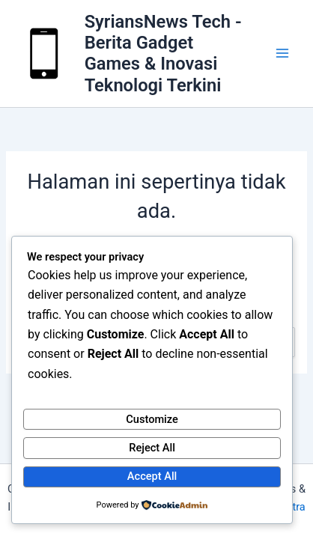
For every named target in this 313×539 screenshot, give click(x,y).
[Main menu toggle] (282, 54)
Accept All (152, 476)
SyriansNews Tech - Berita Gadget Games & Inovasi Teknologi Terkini (163, 53)
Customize (152, 419)
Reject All (152, 447)
